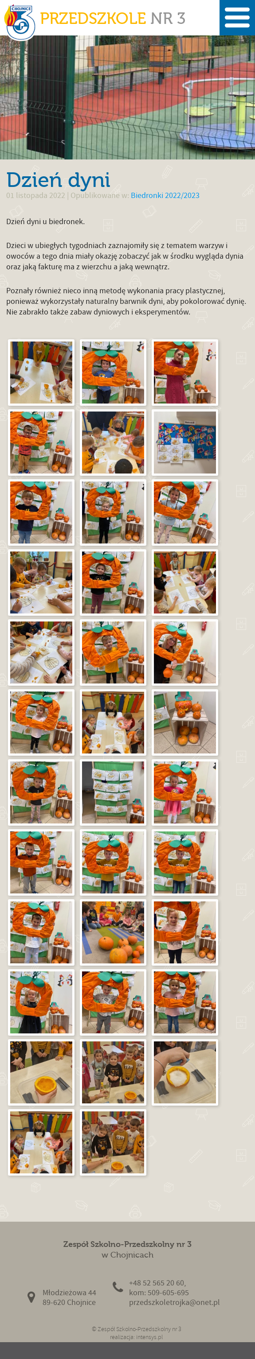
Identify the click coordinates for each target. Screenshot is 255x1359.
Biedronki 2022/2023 (165, 195)
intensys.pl (149, 1337)
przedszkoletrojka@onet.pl (174, 1302)
